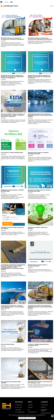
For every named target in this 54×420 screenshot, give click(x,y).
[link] (13, 25)
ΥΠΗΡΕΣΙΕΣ (30, 407)
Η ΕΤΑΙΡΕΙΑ (30, 404)
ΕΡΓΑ (29, 409)
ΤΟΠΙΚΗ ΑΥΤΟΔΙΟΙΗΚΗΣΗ (46, 413)
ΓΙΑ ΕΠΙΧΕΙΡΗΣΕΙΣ (44, 404)
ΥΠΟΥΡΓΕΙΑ (43, 407)
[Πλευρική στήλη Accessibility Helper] (52, 415)
